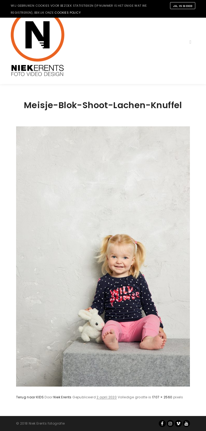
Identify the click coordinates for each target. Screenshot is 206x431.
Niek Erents (62, 397)
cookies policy (67, 12)
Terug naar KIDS (30, 397)
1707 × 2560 (162, 397)
